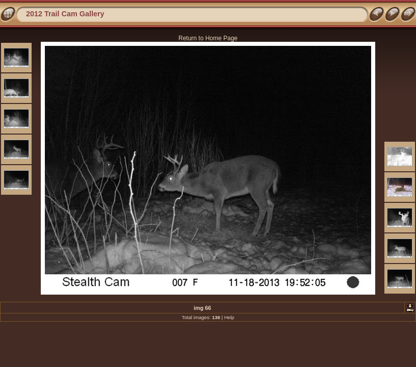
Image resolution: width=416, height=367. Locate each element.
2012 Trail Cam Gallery (65, 14)
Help (229, 317)
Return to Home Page (208, 38)
